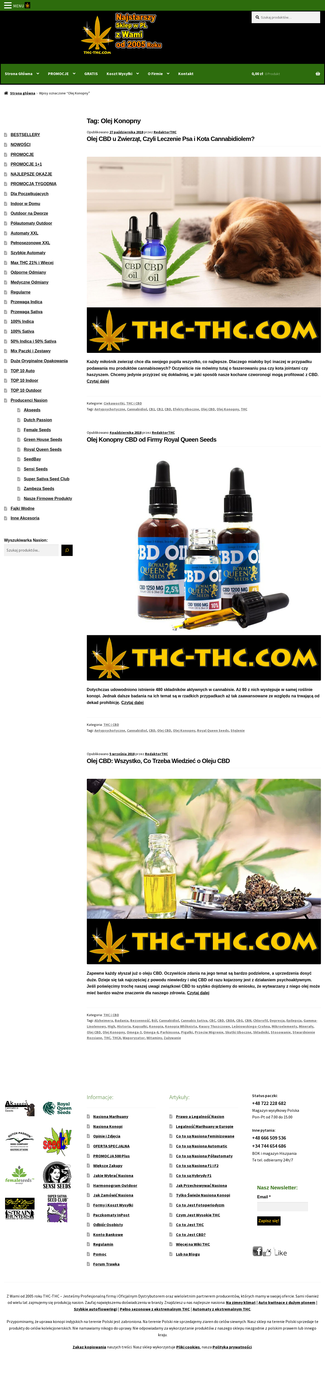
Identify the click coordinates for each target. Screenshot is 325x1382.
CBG (239, 1020)
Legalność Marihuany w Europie (204, 1126)
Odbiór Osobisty (108, 1224)
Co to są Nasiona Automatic (201, 1145)
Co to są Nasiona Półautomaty (204, 1155)
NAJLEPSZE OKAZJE (31, 174)
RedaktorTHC (165, 132)
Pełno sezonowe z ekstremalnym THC (155, 1309)
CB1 (152, 409)
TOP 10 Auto (23, 371)
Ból (154, 1020)
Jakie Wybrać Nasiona (113, 1175)
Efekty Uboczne (186, 409)
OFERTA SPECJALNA (111, 1145)
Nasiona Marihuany (110, 1116)
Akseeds (32, 410)
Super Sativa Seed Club (47, 479)
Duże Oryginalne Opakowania (39, 361)
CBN (248, 1020)
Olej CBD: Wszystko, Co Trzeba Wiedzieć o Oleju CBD (158, 760)
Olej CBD (208, 409)
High (111, 1026)
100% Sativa (22, 331)
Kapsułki (140, 1026)
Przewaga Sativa (26, 312)
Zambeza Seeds (39, 488)
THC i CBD (134, 403)
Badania (121, 1020)
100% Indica (22, 321)
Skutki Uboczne (238, 1032)
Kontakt (185, 73)
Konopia (156, 1026)
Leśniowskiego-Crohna (251, 1026)
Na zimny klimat (241, 1302)
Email (264, 1197)
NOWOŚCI (20, 144)
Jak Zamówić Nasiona (113, 1195)
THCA (116, 1037)
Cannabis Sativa (194, 1020)
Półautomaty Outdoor (31, 223)
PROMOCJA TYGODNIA (34, 184)
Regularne (20, 292)
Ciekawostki (114, 403)
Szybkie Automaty (28, 253)
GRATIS (91, 73)
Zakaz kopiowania (89, 1346)
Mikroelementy (284, 1026)
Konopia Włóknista (181, 1026)
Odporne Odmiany (28, 272)
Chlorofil (260, 1020)
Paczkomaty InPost (111, 1214)
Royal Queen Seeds (213, 730)
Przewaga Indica (26, 302)
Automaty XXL (24, 233)
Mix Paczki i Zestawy (31, 351)
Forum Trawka (106, 1263)
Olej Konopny (228, 409)
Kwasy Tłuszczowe (214, 1026)
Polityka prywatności (232, 1346)
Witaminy (154, 1037)
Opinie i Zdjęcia (106, 1136)
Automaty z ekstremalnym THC (222, 1309)
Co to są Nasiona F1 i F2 (197, 1165)
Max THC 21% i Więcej (32, 263)
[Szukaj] (67, 550)
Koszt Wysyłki (119, 73)
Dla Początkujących (29, 194)
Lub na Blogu (188, 1254)
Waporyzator (134, 1037)
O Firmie (155, 73)
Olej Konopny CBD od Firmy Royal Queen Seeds (151, 439)
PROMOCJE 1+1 (26, 164)
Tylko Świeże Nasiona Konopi (203, 1195)
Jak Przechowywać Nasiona (201, 1185)
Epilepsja (294, 1020)
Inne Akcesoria (25, 518)
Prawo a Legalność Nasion (200, 1116)
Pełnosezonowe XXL (30, 243)
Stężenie (238, 730)
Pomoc (99, 1254)
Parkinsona (169, 1032)
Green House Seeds (43, 439)
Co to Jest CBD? (191, 1234)
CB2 (160, 409)
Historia (124, 1026)
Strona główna (22, 93)
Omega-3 (134, 1032)
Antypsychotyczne (109, 409)
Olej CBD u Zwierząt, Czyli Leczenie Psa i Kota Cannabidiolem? (171, 138)
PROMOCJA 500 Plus (111, 1155)
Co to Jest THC (190, 1224)
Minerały (306, 1026)
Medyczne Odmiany (29, 282)
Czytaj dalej (98, 381)
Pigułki (187, 1032)
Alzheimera (103, 1020)
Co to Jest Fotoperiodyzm (200, 1204)
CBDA (230, 1020)
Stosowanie (281, 1032)
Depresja (277, 1020)
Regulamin (103, 1244)
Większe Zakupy (107, 1165)
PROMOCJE (58, 73)
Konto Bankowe (108, 1234)
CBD (168, 409)
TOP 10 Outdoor (26, 390)
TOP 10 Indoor (24, 380)
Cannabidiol (137, 409)
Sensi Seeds (36, 469)
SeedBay (32, 459)
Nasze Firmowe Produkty (48, 498)
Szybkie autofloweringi (95, 1309)
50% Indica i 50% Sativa (33, 341)
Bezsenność (140, 1020)
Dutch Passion (38, 420)
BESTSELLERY (25, 135)
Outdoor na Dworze (29, 213)
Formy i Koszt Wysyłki (113, 1204)
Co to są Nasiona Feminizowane (205, 1136)
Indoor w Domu (25, 203)
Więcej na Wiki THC (193, 1244)
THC (244, 409)
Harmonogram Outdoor (115, 1185)
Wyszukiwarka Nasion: (26, 540)
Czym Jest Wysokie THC (198, 1214)
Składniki (261, 1032)
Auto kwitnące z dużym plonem (286, 1302)
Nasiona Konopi (107, 1126)
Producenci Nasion (29, 400)
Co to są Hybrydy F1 (194, 1175)
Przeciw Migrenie (209, 1032)
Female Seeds (37, 430)
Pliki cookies (188, 1346)
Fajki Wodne (23, 508)
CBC (212, 1020)
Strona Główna (18, 73)
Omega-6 (150, 1032)
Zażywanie (172, 1037)
